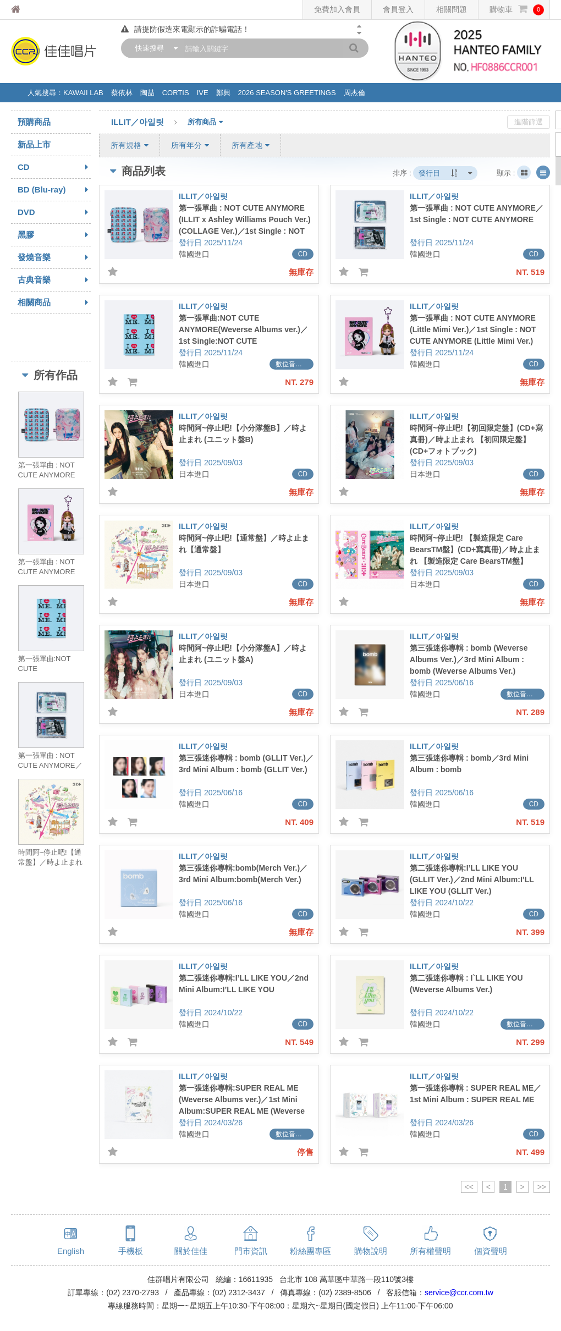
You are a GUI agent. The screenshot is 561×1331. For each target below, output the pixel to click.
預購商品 (34, 122)
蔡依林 (122, 93)
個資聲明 (490, 1251)
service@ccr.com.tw (459, 1292)
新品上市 (34, 144)
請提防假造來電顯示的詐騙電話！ (185, 29)
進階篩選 (528, 122)
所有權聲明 (430, 1251)
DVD (54, 212)
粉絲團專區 (310, 1251)
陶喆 (147, 93)
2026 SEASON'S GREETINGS (287, 93)
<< (469, 1186)
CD (54, 167)
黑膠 (54, 235)
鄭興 (223, 93)
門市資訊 (250, 1251)
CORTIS (175, 93)
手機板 (130, 1251)
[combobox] (154, 48)
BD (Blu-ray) (54, 190)
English (70, 1251)
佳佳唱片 (36, 9)
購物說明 (370, 1251)
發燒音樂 (54, 257)
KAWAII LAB (83, 93)
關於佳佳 (190, 1251)
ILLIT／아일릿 (149, 123)
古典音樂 (54, 280)
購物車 (517, 9)
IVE (202, 93)
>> (541, 1186)
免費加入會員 (337, 9)
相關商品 (54, 303)
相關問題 (451, 9)
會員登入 (398, 9)
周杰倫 (354, 93)
